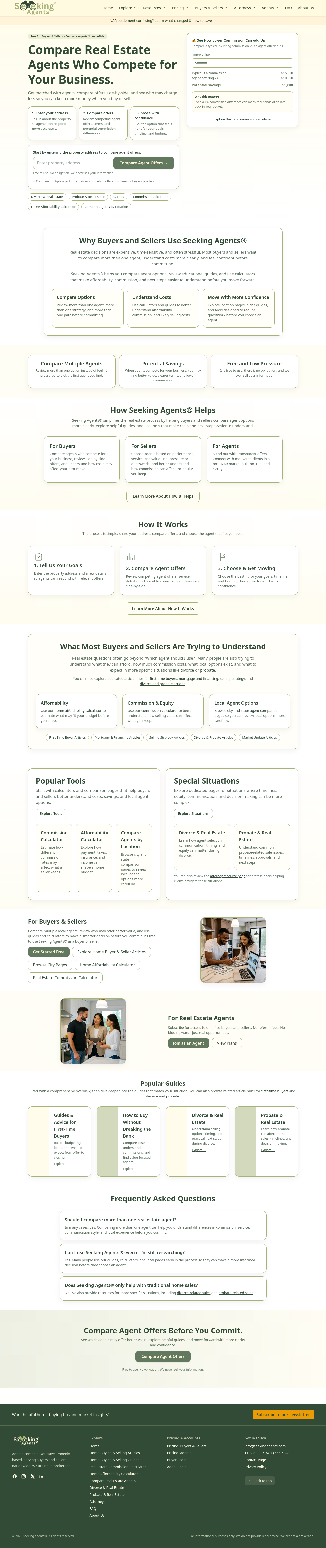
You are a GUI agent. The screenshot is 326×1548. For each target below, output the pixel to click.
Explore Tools (51, 813)
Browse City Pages (50, 965)
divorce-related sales (193, 1292)
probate (207, 670)
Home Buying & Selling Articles (115, 1453)
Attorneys (245, 7)
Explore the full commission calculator (242, 119)
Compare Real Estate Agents (113, 1480)
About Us (306, 7)
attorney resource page (227, 876)
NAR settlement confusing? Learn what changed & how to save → (163, 20)
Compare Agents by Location (106, 206)
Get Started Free (49, 952)
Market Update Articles (259, 737)
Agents (270, 7)
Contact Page (255, 1459)
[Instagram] (23, 1476)
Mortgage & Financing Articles (117, 737)
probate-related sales (235, 1292)
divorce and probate (162, 1096)
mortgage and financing (198, 678)
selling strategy (232, 678)
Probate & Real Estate (88, 196)
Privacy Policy (255, 1466)
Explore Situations (193, 813)
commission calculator (159, 710)
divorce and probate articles (162, 683)
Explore (128, 7)
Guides (118, 196)
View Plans (227, 1043)
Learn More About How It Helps (163, 496)
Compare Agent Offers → (143, 163)
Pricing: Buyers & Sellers (187, 1446)
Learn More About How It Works (163, 608)
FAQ (288, 7)
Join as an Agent (188, 1043)
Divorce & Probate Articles (213, 737)
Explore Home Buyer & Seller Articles (111, 952)
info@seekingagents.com (265, 1446)
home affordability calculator (78, 710)
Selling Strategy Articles (167, 737)
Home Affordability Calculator (53, 206)
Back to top (260, 1480)
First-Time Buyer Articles (67, 737)
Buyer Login (177, 1459)
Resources (154, 7)
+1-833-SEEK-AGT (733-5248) (267, 1453)
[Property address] (71, 163)
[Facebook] (14, 1476)
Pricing (180, 7)
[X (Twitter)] (32, 1476)
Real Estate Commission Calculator (65, 977)
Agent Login (177, 1466)
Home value (201, 54)
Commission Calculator (150, 196)
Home (107, 7)
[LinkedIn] (41, 1476)
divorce (187, 670)
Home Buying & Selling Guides (114, 1459)
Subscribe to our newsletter (283, 1414)
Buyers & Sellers (211, 7)
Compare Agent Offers (163, 1356)
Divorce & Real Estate (47, 196)
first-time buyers (163, 678)
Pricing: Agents (179, 1453)
